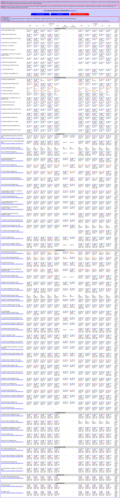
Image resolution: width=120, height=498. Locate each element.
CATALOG (40, 14)
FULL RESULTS (79, 14)
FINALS (60, 14)
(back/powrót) (72, 10)
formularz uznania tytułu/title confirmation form (12, 138)
